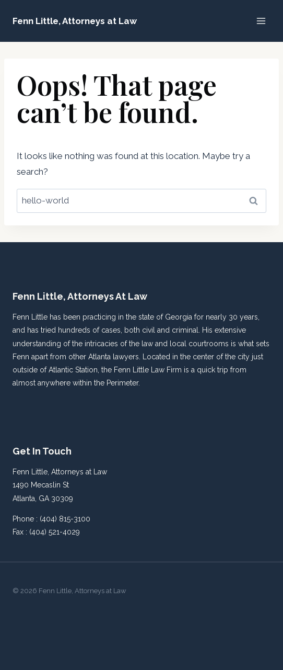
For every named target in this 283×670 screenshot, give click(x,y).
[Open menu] (260, 21)
